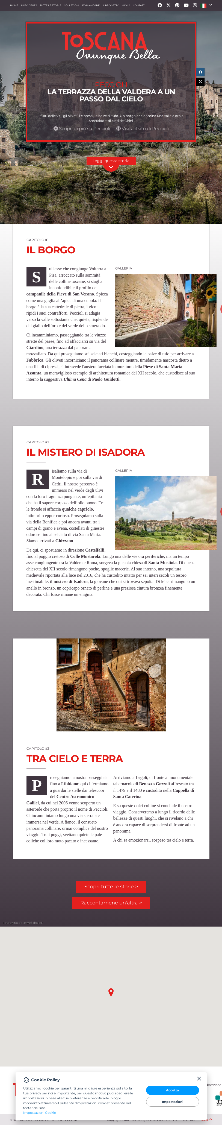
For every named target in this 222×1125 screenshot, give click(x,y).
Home (14, 5)
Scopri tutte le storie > (111, 887)
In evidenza (29, 5)
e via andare (91, 5)
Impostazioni (172, 1102)
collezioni (71, 5)
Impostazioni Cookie (39, 1113)
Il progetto (110, 5)
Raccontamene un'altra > (111, 903)
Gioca (126, 5)
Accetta (172, 1090)
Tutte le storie (50, 5)
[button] (206, 5)
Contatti (139, 5)
